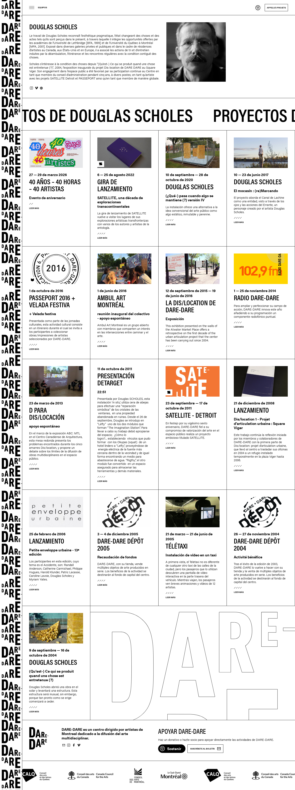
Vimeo (36, 88)
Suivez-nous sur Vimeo (79, 745)
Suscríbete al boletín (64, 745)
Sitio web (41, 88)
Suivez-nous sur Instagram (69, 745)
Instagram (31, 88)
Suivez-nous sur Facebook (74, 745)
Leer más (34, 208)
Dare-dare (11, 395)
